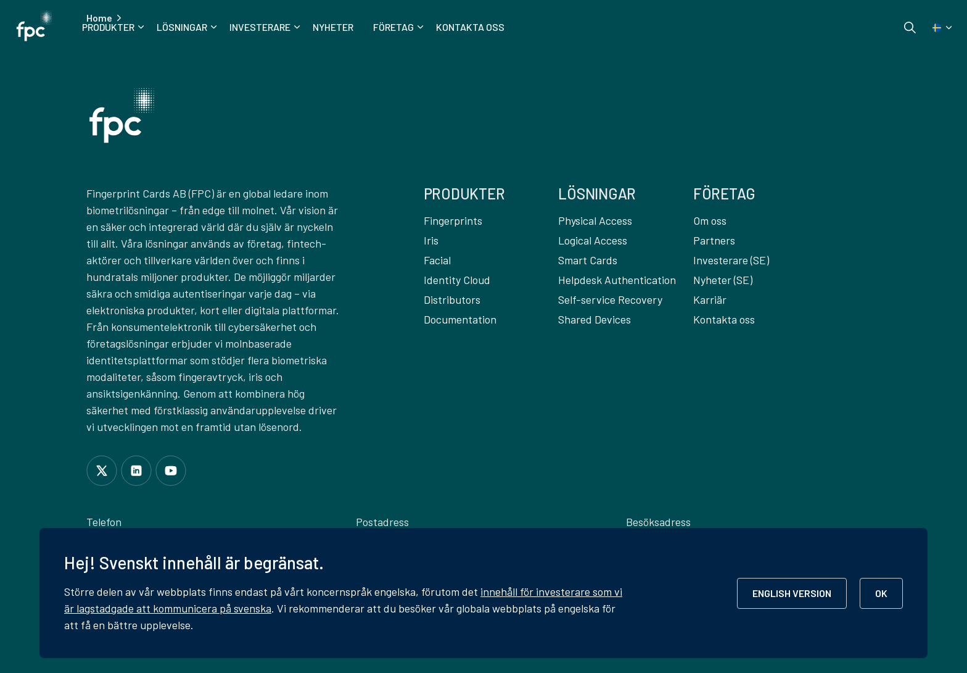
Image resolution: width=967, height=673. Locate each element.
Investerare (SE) (731, 260)
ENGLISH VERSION (791, 593)
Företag (393, 27)
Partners (714, 240)
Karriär (709, 299)
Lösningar (182, 27)
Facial (437, 260)
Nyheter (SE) (722, 279)
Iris (431, 240)
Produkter (108, 27)
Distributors (452, 299)
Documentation (460, 319)
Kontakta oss (470, 27)
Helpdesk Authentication (617, 279)
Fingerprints (453, 220)
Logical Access (592, 240)
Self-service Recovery (610, 299)
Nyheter (333, 27)
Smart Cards (587, 260)
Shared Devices (594, 319)
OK (881, 593)
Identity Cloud (457, 279)
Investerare (259, 27)
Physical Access (595, 220)
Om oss (709, 220)
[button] (121, 115)
